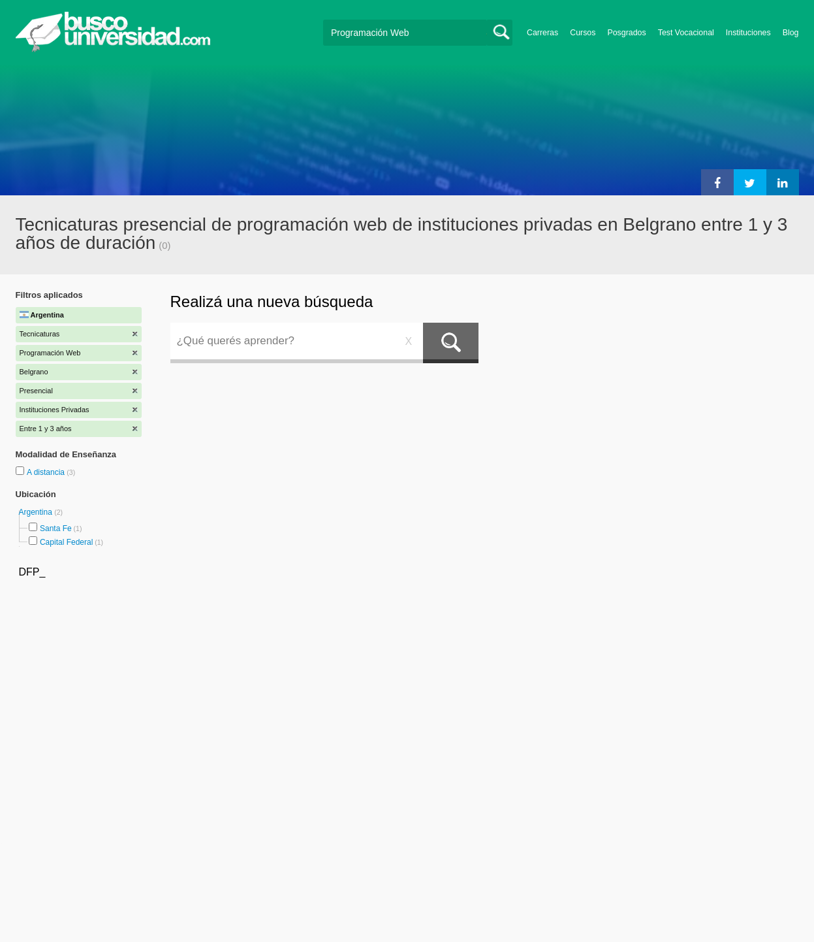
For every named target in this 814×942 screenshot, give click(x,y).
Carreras (542, 33)
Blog (791, 33)
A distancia (47, 472)
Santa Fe (56, 528)
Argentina (37, 512)
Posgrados (626, 33)
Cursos (582, 33)
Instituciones (748, 33)
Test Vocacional (686, 33)
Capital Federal (66, 542)
